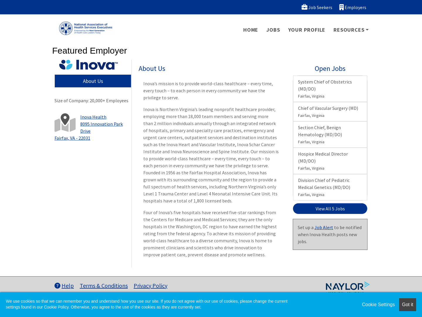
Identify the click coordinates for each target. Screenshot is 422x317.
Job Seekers (317, 7)
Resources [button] (348, 29)
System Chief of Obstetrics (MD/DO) (325, 89)
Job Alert (323, 227)
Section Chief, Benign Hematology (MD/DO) (320, 134)
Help (64, 285)
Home (250, 29)
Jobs (273, 29)
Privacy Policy (150, 285)
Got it (407, 304)
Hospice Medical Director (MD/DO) (323, 161)
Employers (352, 7)
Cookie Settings (378, 304)
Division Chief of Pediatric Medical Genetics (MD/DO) (324, 187)
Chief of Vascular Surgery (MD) (328, 111)
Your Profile (307, 29)
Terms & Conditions (104, 285)
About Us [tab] (93, 81)
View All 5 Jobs (330, 209)
